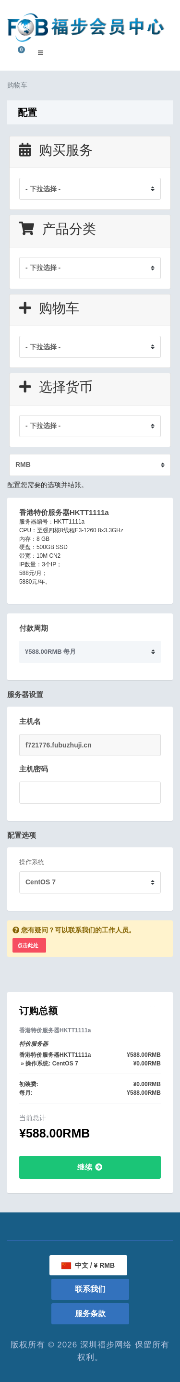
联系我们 (90, 1289)
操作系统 (31, 862)
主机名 (30, 721)
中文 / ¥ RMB (88, 1265)
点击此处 (27, 945)
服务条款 (90, 1313)
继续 (90, 1167)
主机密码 (33, 769)
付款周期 (33, 628)
